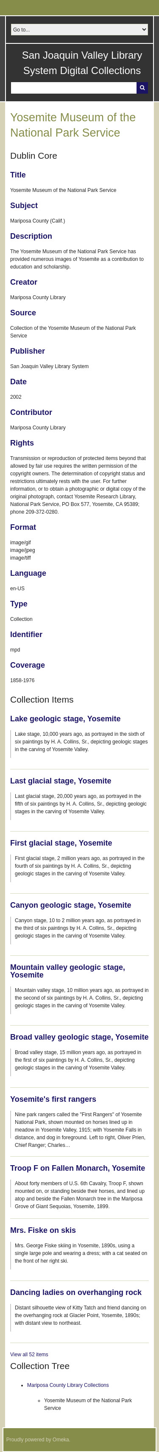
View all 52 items (29, 1355)
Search (142, 88)
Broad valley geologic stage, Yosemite (79, 1037)
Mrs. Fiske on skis (43, 1230)
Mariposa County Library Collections (68, 1385)
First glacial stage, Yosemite (61, 843)
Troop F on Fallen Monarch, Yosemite (77, 1168)
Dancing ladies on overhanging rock (76, 1292)
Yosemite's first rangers (53, 1099)
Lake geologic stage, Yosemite (65, 719)
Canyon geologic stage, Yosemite (70, 905)
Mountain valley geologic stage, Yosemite (67, 971)
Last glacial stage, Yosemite (60, 781)
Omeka (61, 1440)
